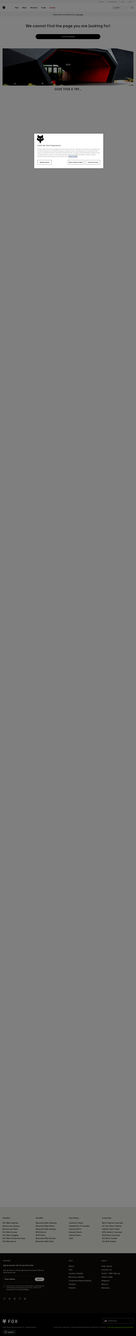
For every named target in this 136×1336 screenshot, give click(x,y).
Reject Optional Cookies (76, 162)
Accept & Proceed (93, 162)
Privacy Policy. (73, 156)
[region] (68, 151)
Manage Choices (44, 162)
